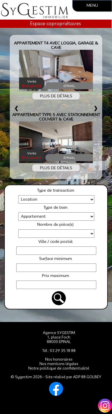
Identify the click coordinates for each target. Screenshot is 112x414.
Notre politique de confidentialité (58, 368)
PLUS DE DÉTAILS (56, 96)
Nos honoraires (59, 359)
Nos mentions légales (58, 363)
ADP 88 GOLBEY (87, 377)
